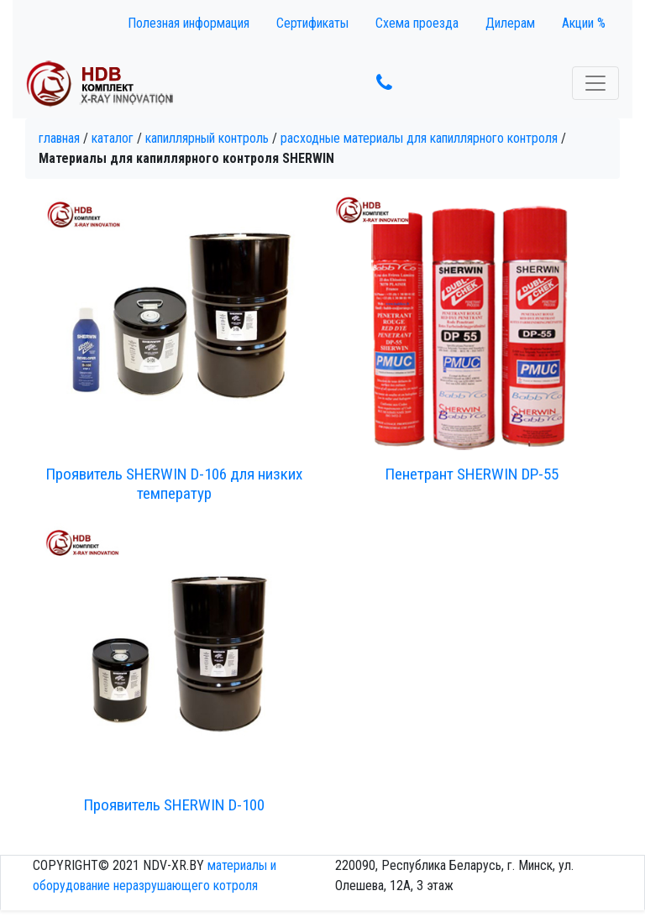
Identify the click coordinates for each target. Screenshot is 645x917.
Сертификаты (312, 23)
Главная (59, 138)
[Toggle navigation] (595, 83)
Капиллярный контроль (207, 138)
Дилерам (510, 23)
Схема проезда (417, 23)
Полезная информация (188, 23)
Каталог (113, 138)
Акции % (584, 23)
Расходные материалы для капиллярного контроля (419, 138)
